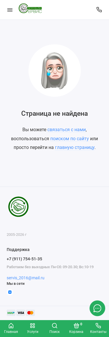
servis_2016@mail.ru (25, 277)
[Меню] (10, 10)
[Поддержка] (99, 10)
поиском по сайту (69, 138)
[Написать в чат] (97, 308)
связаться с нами (66, 129)
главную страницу (74, 147)
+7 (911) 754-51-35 (24, 259)
